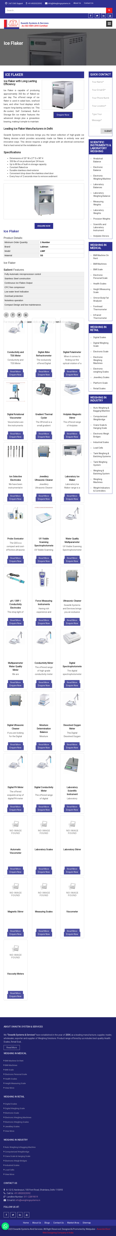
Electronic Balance (98, 168)
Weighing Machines (98, 480)
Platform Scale (100, 383)
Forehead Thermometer (100, 308)
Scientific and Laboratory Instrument (75, 50)
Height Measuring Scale (101, 290)
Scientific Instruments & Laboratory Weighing (34, 50)
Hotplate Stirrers (101, 236)
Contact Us (88, 3)
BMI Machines (100, 264)
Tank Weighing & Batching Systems (102, 455)
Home (6, 50)
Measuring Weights (98, 203)
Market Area (73, 1223)
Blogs (47, 1223)
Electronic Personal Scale (100, 276)
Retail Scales (99, 388)
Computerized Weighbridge (100, 418)
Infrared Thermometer (100, 316)
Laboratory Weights (98, 211)
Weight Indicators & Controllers (101, 489)
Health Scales (99, 283)
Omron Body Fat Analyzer (101, 299)
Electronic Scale (100, 351)
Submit (108, 131)
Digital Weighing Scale (100, 344)
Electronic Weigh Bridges (101, 435)
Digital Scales (99, 337)
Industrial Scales (101, 442)
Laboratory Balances (98, 186)
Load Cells (98, 448)
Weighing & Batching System (101, 472)
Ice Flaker (11, 231)
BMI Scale (98, 269)
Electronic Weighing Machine (102, 177)
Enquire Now (63, 114)
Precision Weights (101, 219)
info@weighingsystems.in (59, 3)
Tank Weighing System (100, 463)
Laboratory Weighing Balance (101, 194)
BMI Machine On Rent (101, 257)
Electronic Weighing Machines (98, 360)
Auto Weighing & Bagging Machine (101, 409)
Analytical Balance (98, 160)
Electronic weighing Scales (101, 370)
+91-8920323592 (35, 3)
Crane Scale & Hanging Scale (100, 426)
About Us (77, 3)
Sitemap (87, 1223)
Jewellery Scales (101, 377)
